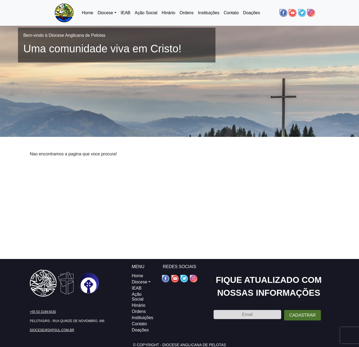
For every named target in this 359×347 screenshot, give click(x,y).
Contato (231, 12)
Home (87, 12)
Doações (251, 12)
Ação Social (146, 12)
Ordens (186, 12)
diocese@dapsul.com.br (52, 330)
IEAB (125, 12)
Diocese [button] (105, 12)
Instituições (208, 12)
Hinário (168, 12)
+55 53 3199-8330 (43, 312)
